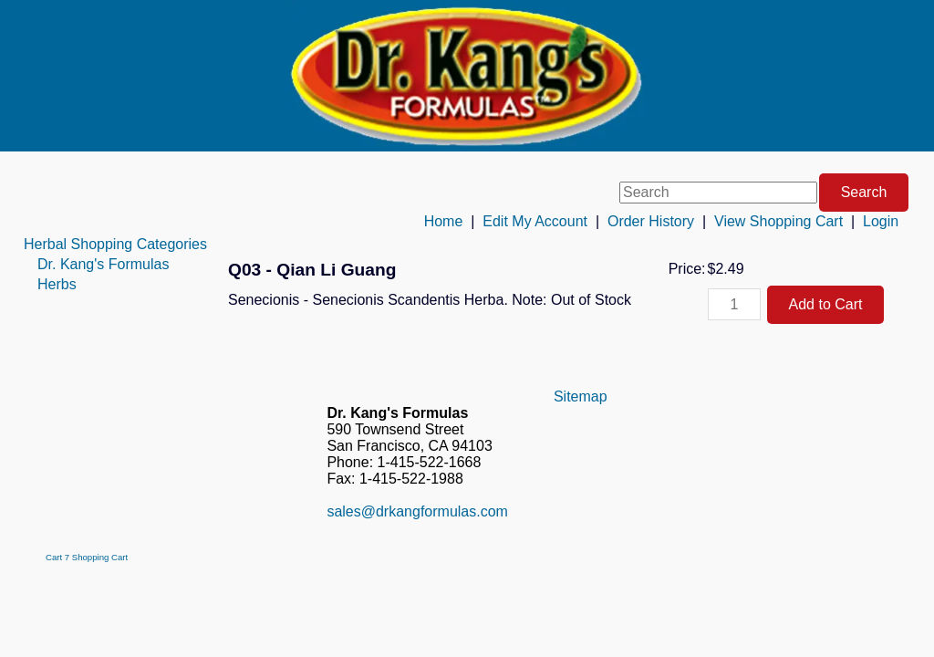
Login (880, 221)
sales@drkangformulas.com (417, 511)
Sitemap (580, 396)
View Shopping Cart (778, 221)
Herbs (57, 284)
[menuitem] (115, 244)
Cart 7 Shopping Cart (87, 557)
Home (443, 221)
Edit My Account (535, 221)
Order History (650, 221)
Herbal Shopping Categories (115, 244)
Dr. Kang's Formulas (103, 264)
